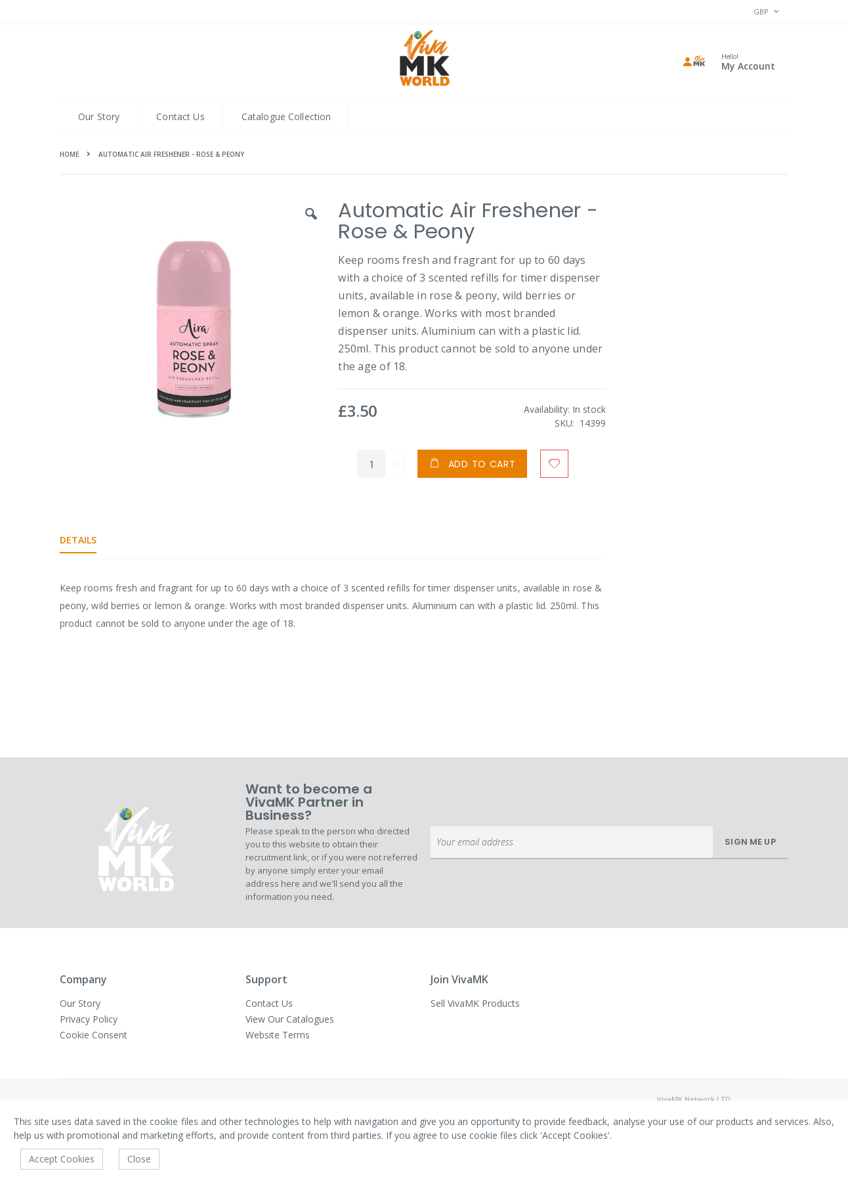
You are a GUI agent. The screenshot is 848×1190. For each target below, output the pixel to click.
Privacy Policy (88, 1019)
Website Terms (277, 1035)
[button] (309, 224)
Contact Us (180, 116)
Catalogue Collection (286, 116)
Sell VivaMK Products (475, 1003)
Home (69, 154)
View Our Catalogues (289, 1019)
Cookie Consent (93, 1035)
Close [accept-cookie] (139, 1159)
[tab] (88, 540)
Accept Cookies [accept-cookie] (62, 1159)
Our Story (98, 116)
